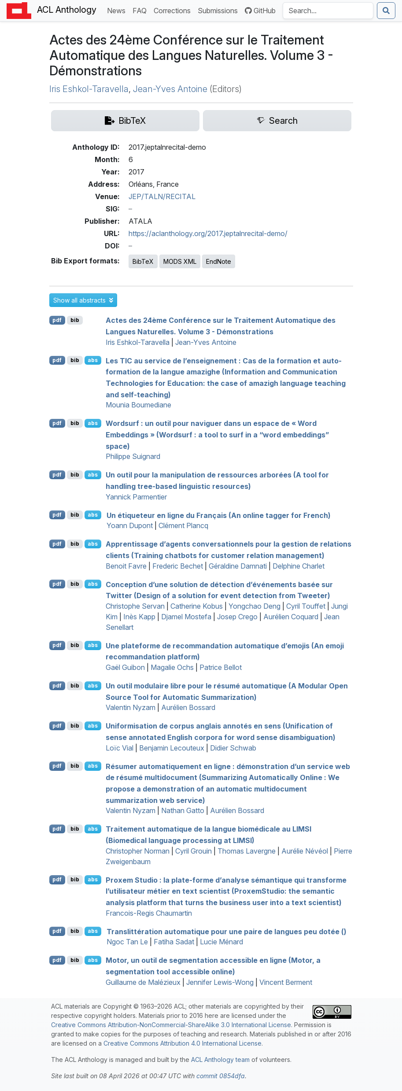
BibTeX (143, 261)
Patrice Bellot (220, 667)
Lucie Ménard (221, 941)
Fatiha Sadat (174, 941)
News (118, 10)
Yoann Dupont (130, 525)
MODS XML (179, 261)
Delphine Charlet (299, 566)
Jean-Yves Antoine (170, 89)
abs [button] (93, 360)
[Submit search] (386, 10)
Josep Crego (237, 616)
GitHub (260, 10)
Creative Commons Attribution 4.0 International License (182, 1043)
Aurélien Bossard (188, 707)
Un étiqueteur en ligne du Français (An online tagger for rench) (219, 514)
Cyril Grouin (193, 851)
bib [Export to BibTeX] (74, 320)
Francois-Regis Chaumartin (149, 913)
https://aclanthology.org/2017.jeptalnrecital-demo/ (208, 233)
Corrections (174, 10)
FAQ (141, 10)
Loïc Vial (119, 747)
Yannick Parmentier (136, 496)
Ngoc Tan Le (127, 941)
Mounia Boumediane (138, 404)
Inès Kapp (139, 616)
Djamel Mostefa (186, 616)
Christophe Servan (135, 606)
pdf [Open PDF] (57, 320)
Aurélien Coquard (290, 616)
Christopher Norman (138, 851)
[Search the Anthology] (328, 10)
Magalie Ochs (172, 667)
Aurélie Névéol (304, 851)
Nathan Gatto (182, 810)
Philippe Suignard (133, 456)
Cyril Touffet (305, 606)
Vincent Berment (285, 982)
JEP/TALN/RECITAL (162, 196)
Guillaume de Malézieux (143, 982)
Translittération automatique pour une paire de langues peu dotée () (227, 931)
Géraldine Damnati (238, 566)
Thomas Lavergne (247, 851)
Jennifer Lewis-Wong (220, 982)
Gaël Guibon (125, 667)
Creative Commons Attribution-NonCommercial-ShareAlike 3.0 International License (171, 1024)
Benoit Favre (126, 566)
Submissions (219, 10)
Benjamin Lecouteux (171, 747)
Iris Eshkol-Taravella (89, 89)
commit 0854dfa (220, 1076)
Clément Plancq (183, 525)
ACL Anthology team (220, 1059)
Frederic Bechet (177, 566)
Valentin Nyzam (130, 707)
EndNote (218, 261)
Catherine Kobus (196, 606)
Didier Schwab (233, 747)
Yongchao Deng (254, 606)
